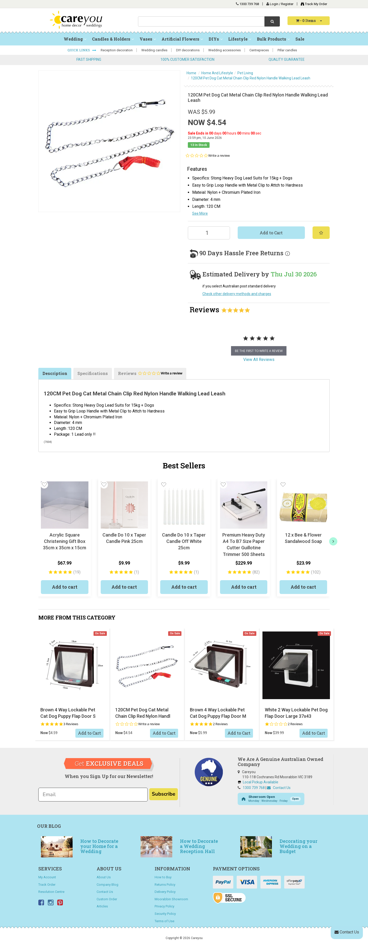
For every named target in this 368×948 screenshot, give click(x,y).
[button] (44, 485)
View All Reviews (258, 359)
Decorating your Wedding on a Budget (298, 846)
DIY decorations (188, 50)
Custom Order (107, 899)
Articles (102, 906)
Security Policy (165, 914)
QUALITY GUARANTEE (287, 59)
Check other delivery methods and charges (236, 294)
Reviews (150, 375)
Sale (299, 39)
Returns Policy (165, 884)
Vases (148, 39)
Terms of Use (164, 921)
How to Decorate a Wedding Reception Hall (199, 846)
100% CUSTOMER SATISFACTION (187, 59)
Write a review (219, 155)
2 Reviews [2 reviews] (220, 724)
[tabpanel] (259, 343)
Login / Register (282, 4)
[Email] (93, 794)
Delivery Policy (165, 892)
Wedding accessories (224, 50)
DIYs (216, 39)
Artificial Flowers (182, 39)
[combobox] (201, 21)
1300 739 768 (249, 4)
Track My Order (312, 4)
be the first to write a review (259, 351)
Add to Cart (271, 232)
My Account (47, 877)
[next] (333, 541)
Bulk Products (273, 39)
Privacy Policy (164, 906)
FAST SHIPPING (88, 59)
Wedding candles (154, 50)
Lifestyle (239, 39)
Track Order (46, 884)
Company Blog (107, 884)
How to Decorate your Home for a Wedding (99, 846)
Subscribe (163, 794)
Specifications (92, 373)
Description (54, 373)
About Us (104, 877)
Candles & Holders (113, 39)
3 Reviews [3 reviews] (70, 724)
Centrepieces (259, 50)
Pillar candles (287, 50)
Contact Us (279, 788)
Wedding (75, 39)
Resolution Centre (51, 892)
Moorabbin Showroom (171, 899)
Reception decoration (117, 50)
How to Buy (163, 877)
